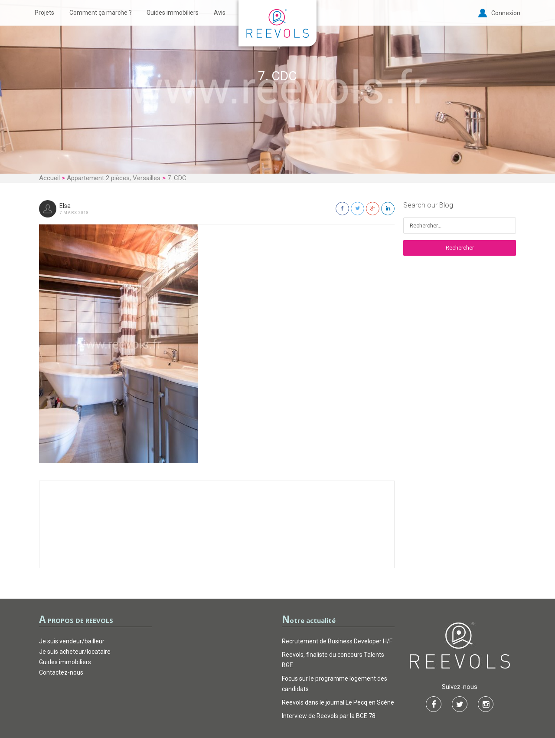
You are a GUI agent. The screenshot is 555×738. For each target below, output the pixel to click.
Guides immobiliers (173, 12)
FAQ (321, 705)
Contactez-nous (61, 629)
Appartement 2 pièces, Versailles (113, 178)
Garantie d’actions (278, 705)
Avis (219, 12)
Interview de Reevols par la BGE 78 (328, 672)
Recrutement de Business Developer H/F (337, 597)
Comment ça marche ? (100, 12)
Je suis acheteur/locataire (75, 608)
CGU (234, 705)
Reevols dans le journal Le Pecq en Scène (338, 659)
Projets (44, 12)
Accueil (49, 178)
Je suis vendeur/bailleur (71, 597)
